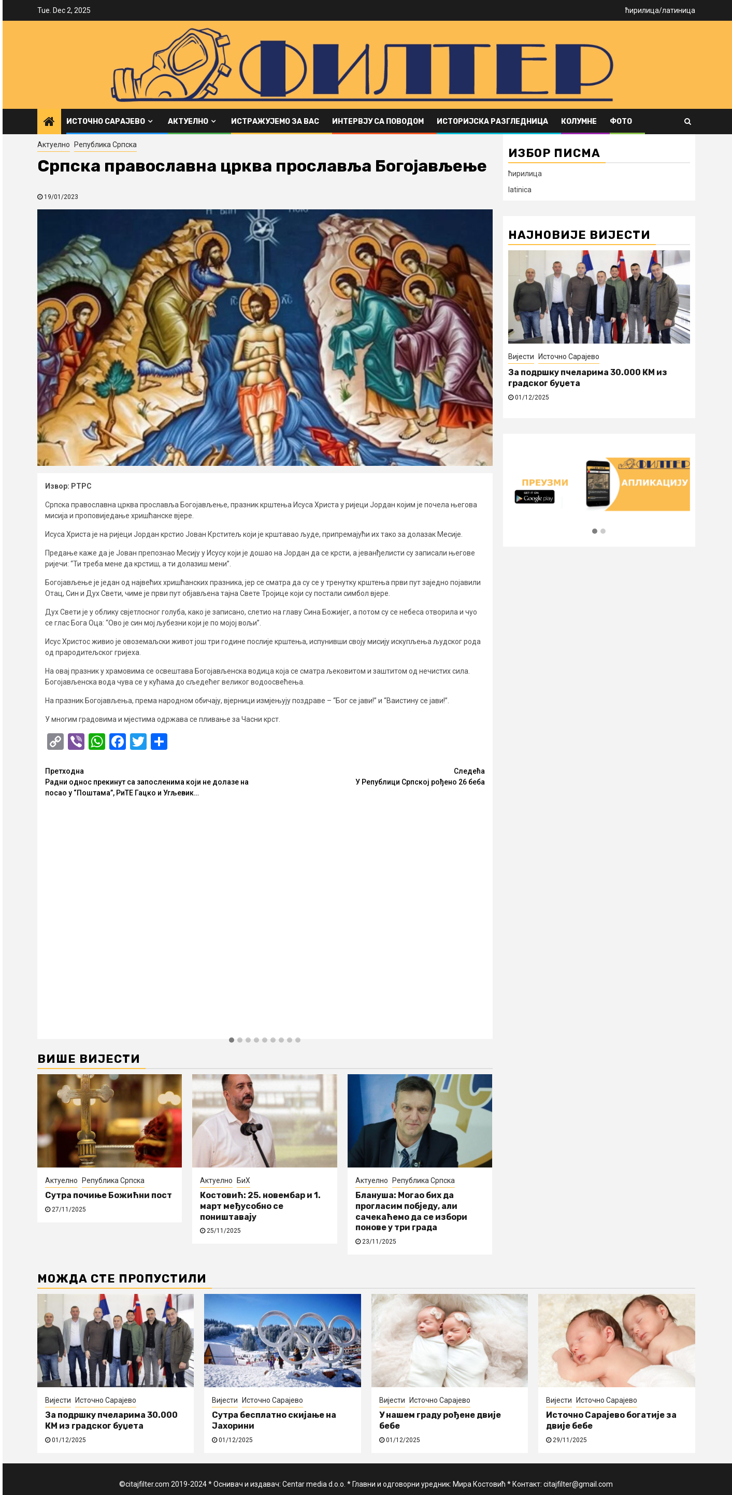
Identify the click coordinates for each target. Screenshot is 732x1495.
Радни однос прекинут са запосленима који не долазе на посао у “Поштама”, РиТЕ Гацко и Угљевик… (155, 781)
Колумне (579, 121)
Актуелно (188, 121)
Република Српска (105, 144)
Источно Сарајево (105, 121)
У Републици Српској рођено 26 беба (375, 776)
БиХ (243, 1180)
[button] (231, 1040)
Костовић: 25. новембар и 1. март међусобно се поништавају (260, 1206)
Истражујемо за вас (275, 121)
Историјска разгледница (492, 121)
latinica (520, 190)
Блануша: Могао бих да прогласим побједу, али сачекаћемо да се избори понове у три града (411, 1211)
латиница (678, 10)
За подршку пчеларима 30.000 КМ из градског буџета (111, 1420)
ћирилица (642, 10)
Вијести (521, 356)
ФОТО (621, 121)
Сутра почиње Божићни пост (108, 1195)
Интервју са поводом (378, 121)
